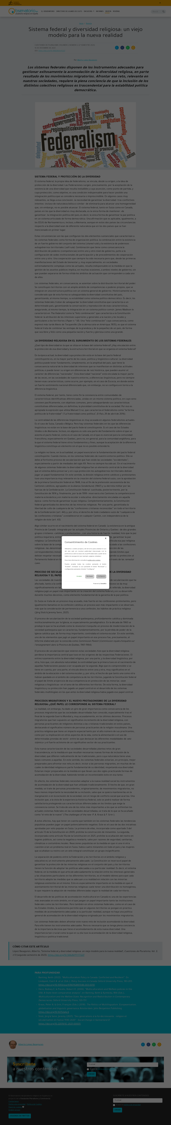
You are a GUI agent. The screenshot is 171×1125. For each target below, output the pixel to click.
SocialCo (103, 583)
